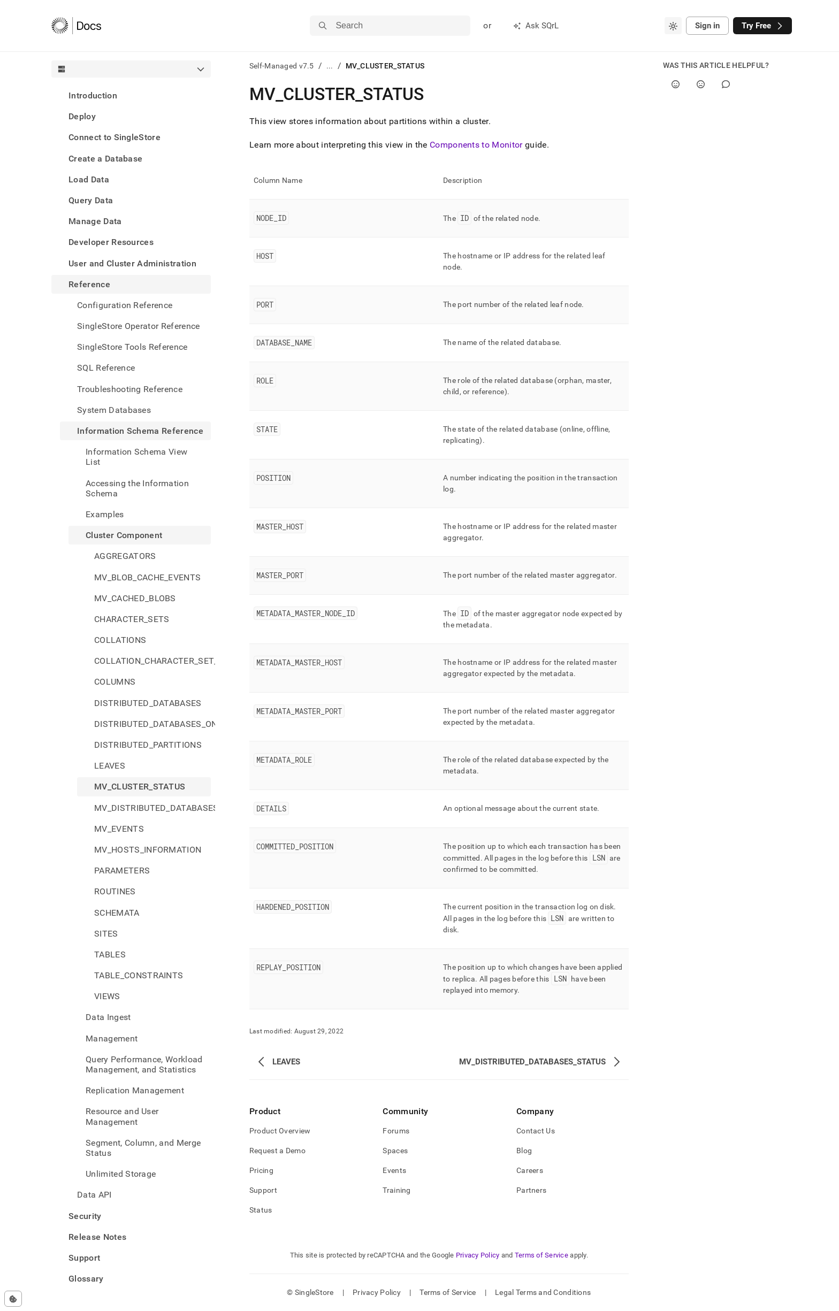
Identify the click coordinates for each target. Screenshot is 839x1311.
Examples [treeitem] (105, 514)
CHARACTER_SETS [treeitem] (131, 619)
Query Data (90, 200)
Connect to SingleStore (114, 137)
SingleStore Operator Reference (138, 326)
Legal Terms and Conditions (543, 1292)
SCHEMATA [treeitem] (117, 913)
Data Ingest (108, 1017)
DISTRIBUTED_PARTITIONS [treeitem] (148, 745)
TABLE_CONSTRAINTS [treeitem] (138, 975)
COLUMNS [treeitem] (114, 682)
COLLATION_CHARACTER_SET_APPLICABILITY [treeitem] (152, 661)
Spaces (395, 1150)
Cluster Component (124, 535)
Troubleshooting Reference (129, 389)
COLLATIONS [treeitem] (120, 640)
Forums (396, 1130)
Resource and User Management (122, 1116)
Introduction (92, 95)
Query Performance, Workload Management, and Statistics (144, 1064)
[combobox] (673, 25)
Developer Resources (111, 242)
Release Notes (97, 1237)
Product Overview (279, 1130)
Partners (531, 1190)
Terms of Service (541, 1255)
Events (394, 1170)
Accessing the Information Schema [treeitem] (137, 488)
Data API (94, 1195)
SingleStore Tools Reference (132, 347)
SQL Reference (106, 368)
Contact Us (535, 1130)
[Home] (76, 25)
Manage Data (95, 221)
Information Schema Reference (140, 431)
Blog (524, 1150)
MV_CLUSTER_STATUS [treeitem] (139, 786)
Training (396, 1190)
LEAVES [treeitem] (109, 766)
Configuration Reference (124, 305)
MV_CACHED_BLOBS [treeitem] (135, 598)
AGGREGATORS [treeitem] (125, 556)
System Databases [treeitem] (114, 410)
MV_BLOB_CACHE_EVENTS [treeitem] (147, 577)
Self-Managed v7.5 (281, 66)
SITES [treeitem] (106, 934)
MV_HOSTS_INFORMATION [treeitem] (147, 850)
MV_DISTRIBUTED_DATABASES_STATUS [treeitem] (152, 808)
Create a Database (105, 159)
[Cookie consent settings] (13, 1299)
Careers (529, 1170)
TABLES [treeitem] (110, 954)
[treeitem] (131, 95)
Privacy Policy (478, 1255)
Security (85, 1216)
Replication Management (135, 1090)
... (329, 66)
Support (84, 1258)
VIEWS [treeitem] (107, 996)
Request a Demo (277, 1150)
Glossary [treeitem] (86, 1279)
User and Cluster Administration (132, 263)
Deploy (82, 116)
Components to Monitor (476, 145)
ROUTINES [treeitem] (115, 891)
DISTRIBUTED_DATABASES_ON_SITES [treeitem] (152, 724)
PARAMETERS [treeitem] (122, 870)
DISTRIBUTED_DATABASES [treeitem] (148, 703)
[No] (700, 84)
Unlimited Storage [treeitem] (121, 1174)
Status (260, 1210)
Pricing (261, 1170)
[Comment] (725, 84)
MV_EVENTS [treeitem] (119, 829)
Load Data (88, 179)
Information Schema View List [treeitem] (136, 457)
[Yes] (675, 84)
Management (112, 1038)
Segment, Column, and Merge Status (143, 1148)
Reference (89, 284)
